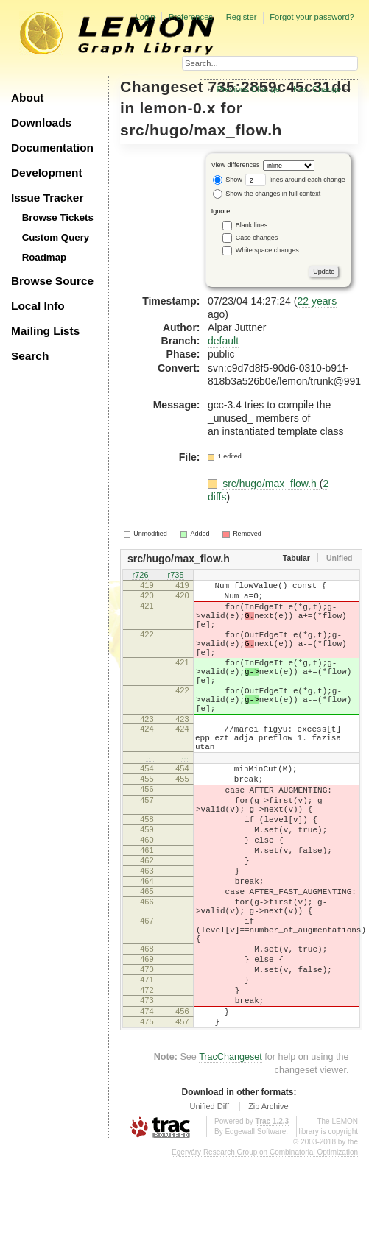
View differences (235, 165)
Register (241, 17)
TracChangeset (230, 1156)
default (223, 341)
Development (46, 172)
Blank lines (252, 225)
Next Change (317, 89)
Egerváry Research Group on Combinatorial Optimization (265, 1251)
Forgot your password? (312, 17)
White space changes (267, 250)
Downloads (41, 122)
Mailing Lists (45, 331)
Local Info (38, 306)
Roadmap (44, 257)
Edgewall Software (255, 1231)
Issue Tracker (47, 197)
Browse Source (52, 281)
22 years (317, 301)
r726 (140, 576)
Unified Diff (209, 1205)
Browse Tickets (58, 217)
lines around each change (295, 179)
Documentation (52, 147)
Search (30, 356)
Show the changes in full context (267, 193)
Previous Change (248, 89)
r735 (175, 576)
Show (227, 179)
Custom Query (56, 237)
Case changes (257, 237)
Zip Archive (268, 1205)
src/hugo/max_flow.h (201, 129)
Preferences (191, 17)
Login (145, 17)
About (27, 97)
